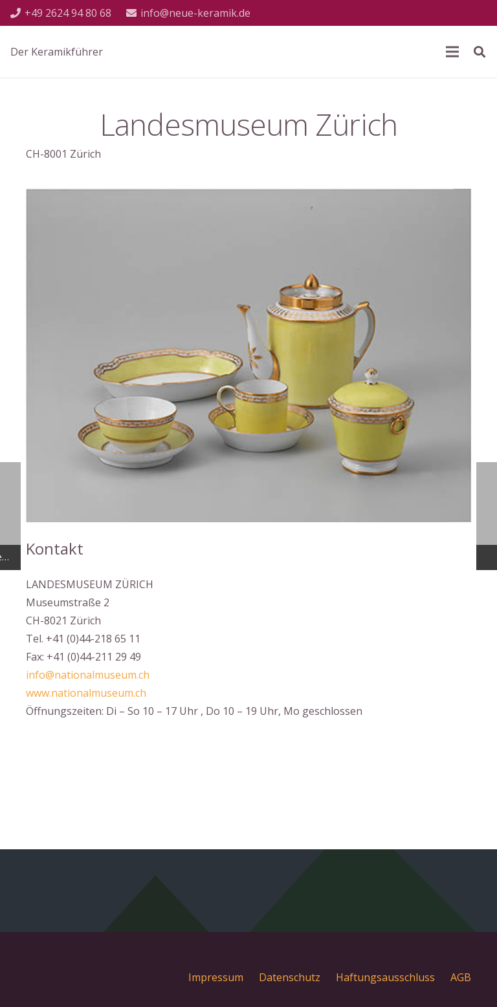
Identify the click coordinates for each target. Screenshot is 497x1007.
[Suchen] (479, 52)
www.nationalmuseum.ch (86, 693)
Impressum (215, 977)
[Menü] (452, 52)
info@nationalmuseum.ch (87, 675)
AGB (460, 977)
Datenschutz (289, 977)
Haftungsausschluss (385, 977)
